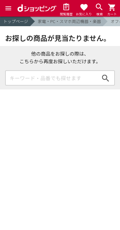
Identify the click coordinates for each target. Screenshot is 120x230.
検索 (105, 78)
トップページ (15, 21)
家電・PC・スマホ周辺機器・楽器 (69, 21)
